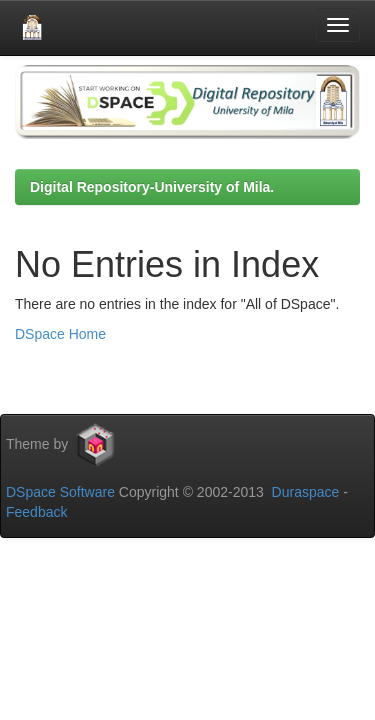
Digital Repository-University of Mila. (152, 187)
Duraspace (306, 492)
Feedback (36, 512)
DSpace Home (60, 334)
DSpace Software (60, 492)
